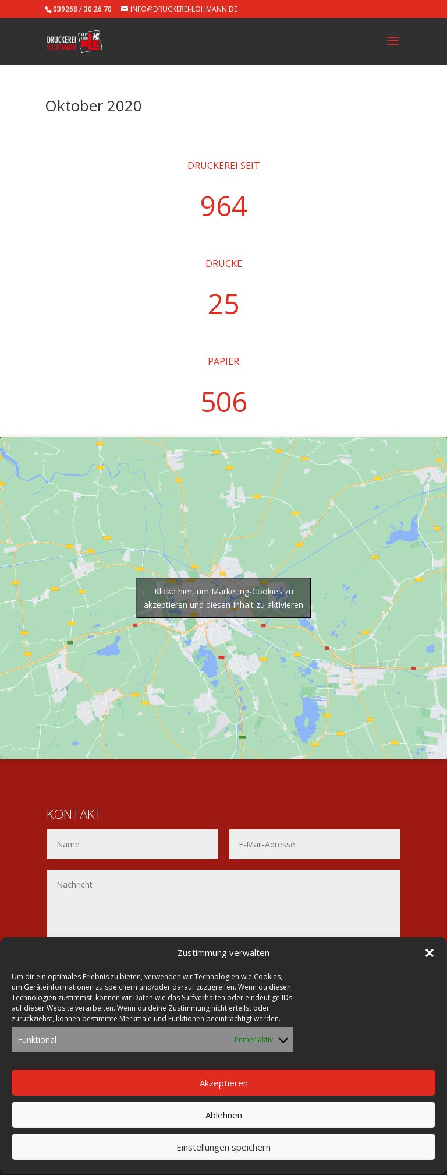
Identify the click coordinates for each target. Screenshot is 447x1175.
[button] (429, 963)
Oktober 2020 (93, 105)
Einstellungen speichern (223, 1157)
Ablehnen (223, 1125)
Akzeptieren (224, 1093)
